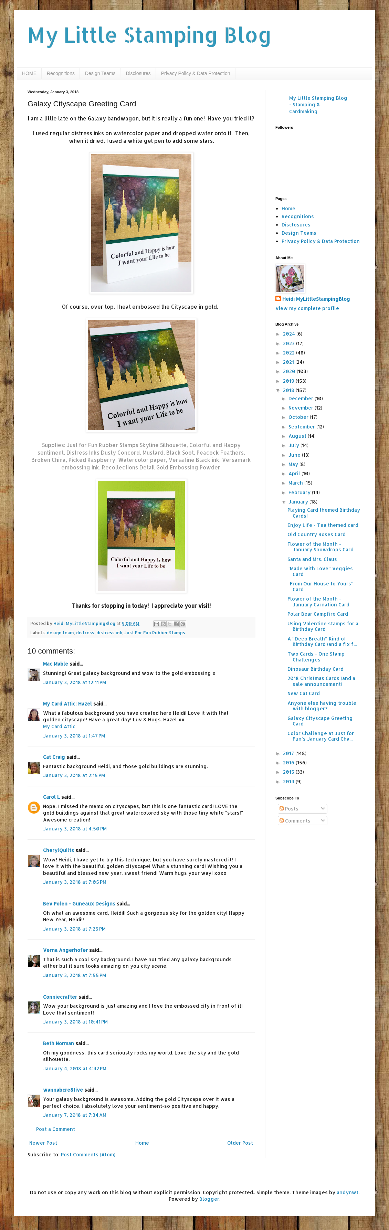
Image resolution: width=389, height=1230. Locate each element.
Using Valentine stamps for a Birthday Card (322, 626)
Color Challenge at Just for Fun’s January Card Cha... (320, 736)
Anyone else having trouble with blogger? (321, 706)
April (295, 473)
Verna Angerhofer (65, 950)
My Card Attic (59, 726)
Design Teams (100, 73)
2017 (289, 753)
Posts (289, 809)
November (301, 408)
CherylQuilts (58, 850)
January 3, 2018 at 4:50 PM (75, 828)
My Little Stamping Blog (150, 34)
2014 (289, 781)
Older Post (240, 1143)
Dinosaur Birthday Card (315, 669)
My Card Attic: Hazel (67, 704)
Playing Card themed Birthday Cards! (323, 513)
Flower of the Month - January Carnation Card (318, 601)
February (300, 492)
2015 (289, 772)
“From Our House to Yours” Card (320, 586)
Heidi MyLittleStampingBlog (316, 299)
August (298, 436)
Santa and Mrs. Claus (312, 559)
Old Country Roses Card (316, 534)
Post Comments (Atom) (88, 1154)
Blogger (209, 1199)
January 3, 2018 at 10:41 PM (75, 1022)
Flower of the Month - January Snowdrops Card (320, 547)
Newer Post (43, 1143)
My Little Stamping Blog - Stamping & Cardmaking (318, 104)
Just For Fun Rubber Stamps (154, 632)
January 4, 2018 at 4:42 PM (74, 1068)
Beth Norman (58, 1043)
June (295, 455)
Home (142, 1143)
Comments (295, 821)
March (296, 483)
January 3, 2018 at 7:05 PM (74, 882)
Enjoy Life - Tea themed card (322, 525)
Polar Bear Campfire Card (317, 614)
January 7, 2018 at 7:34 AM (74, 1115)
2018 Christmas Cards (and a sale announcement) (321, 681)
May (293, 464)
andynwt (347, 1192)
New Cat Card (303, 693)
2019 (289, 381)
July (294, 445)
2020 (290, 371)
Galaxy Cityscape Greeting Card (320, 721)
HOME (29, 73)
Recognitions (61, 73)
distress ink (109, 632)
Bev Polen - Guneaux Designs (79, 903)
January (298, 502)
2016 (289, 762)
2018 (289, 390)
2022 (289, 353)
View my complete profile (307, 308)
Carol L (51, 797)
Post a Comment (55, 1129)
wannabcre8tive (63, 1090)
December (301, 398)
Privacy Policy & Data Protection (195, 73)
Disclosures (138, 73)
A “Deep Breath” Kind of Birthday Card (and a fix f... (322, 641)
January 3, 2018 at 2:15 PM (74, 775)
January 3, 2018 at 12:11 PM (74, 682)
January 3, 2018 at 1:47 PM (74, 736)
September (302, 427)
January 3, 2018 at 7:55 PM (74, 975)
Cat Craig (54, 757)
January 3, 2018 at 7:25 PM (74, 929)
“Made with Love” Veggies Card (320, 571)
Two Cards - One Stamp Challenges (316, 656)
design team (60, 632)
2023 (289, 343)
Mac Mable (55, 664)
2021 (289, 362)
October (299, 417)
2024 (289, 334)
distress (85, 632)
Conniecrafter (60, 997)
